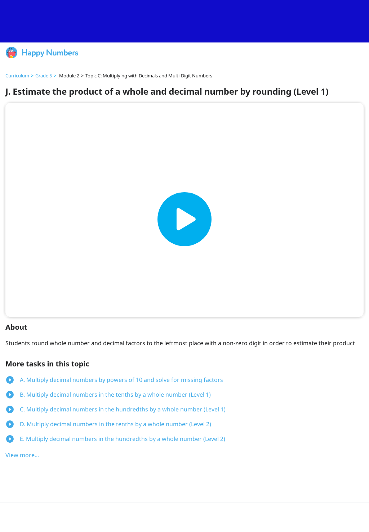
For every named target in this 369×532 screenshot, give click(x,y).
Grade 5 (43, 75)
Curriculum (17, 75)
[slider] (184, 21)
